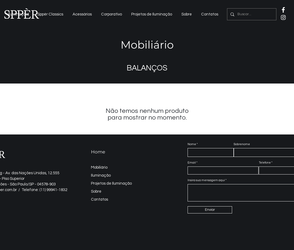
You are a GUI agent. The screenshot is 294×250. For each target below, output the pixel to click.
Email (192, 162)
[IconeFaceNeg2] (283, 10)
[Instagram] (283, 17)
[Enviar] (210, 209)
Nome (192, 144)
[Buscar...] (251, 14)
